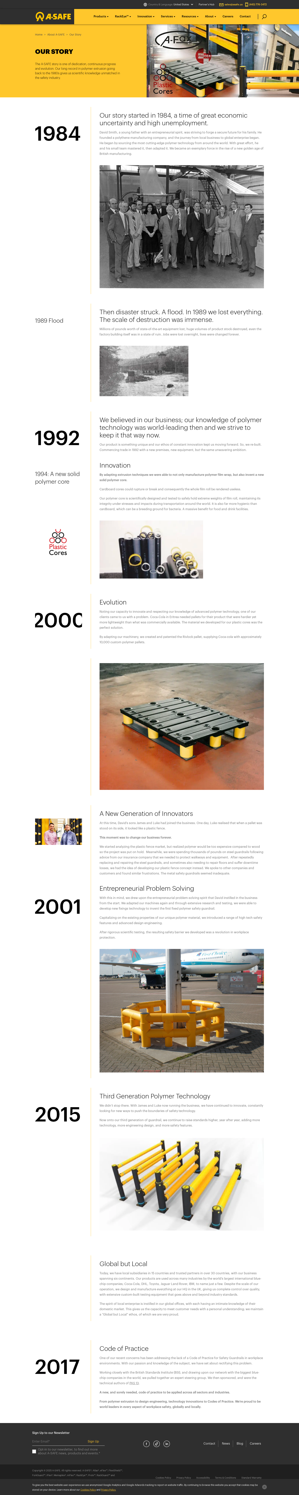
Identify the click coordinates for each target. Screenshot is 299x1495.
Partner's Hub (206, 4)
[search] (262, 16)
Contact (245, 16)
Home (39, 34)
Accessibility (203, 1478)
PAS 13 (134, 1383)
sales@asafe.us (234, 4)
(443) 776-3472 (258, 4)
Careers (228, 16)
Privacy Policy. (108, 1490)
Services (167, 16)
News (226, 1443)
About (209, 16)
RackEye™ (122, 16)
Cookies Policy (163, 1478)
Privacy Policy (183, 1478)
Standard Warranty (251, 1478)
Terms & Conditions (225, 1478)
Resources (189, 16)
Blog (240, 1443)
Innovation (144, 16)
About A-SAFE (56, 34)
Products (100, 16)
